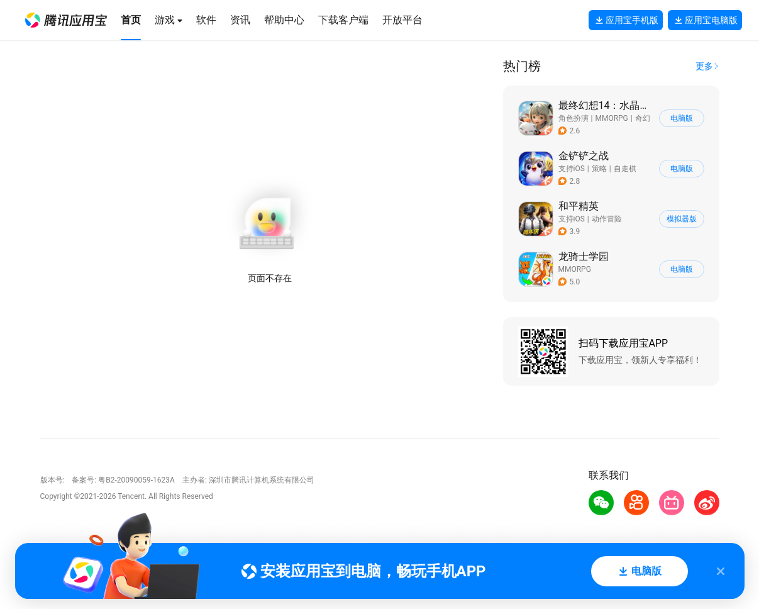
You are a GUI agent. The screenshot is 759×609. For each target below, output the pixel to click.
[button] (66, 20)
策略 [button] (599, 168)
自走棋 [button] (625, 168)
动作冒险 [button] (607, 219)
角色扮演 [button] (573, 118)
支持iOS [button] (571, 168)
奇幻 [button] (642, 118)
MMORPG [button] (611, 118)
